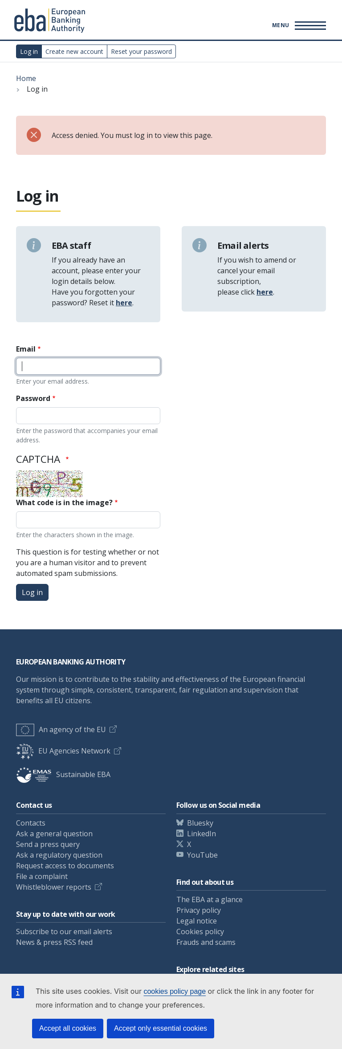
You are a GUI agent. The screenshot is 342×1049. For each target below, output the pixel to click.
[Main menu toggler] (297, 25)
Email (26, 349)
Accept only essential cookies (160, 1028)
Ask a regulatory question (59, 855)
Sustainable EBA (63, 774)
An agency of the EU (61, 729)
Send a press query (48, 844)
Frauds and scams (206, 942)
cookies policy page (174, 991)
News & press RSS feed (54, 942)
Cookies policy (200, 931)
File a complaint (42, 876)
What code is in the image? (64, 502)
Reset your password (141, 51)
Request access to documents (65, 866)
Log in (29, 51)
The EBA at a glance (209, 899)
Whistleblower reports (53, 887)
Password (33, 398)
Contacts (30, 823)
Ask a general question (54, 833)
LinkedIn (201, 833)
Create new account (74, 51)
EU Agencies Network (63, 751)
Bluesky (200, 823)
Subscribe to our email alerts (64, 931)
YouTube (202, 855)
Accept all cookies (67, 1028)
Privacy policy (198, 910)
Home (26, 78)
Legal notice (196, 921)
